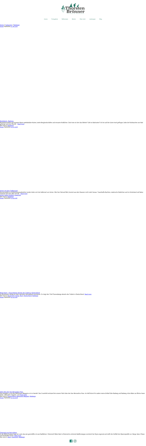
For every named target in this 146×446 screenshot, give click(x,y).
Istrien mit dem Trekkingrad (9, 191)
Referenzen (65, 19)
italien (6, 195)
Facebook (71, 441)
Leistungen (92, 19)
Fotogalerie (54, 19)
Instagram (75, 441)
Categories (8, 25)
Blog (100, 19)
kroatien (11, 195)
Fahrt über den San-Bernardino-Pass (11, 392)
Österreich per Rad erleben (8, 433)
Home (45, 19)
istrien (2, 195)
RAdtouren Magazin (22, 396)
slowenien (17, 195)
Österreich (15, 437)
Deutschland (28, 296)
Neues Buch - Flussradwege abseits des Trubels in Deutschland (20, 293)
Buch (21, 296)
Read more (21, 124)
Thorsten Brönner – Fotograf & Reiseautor (73, 8)
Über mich (82, 19)
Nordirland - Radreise (7, 121)
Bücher (74, 19)
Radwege (17, 25)
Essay (2, 26)
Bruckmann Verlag (13, 296)
